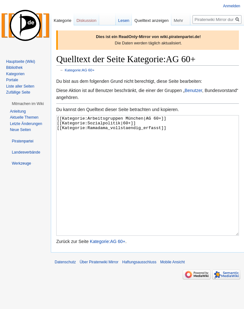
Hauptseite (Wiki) (20, 61)
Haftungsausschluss (139, 286)
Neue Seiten (20, 130)
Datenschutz (65, 286)
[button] (28, 104)
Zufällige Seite (18, 92)
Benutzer (193, 90)
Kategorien (15, 74)
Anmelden (231, 6)
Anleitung (18, 111)
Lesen (123, 20)
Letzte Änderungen (26, 124)
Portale (12, 80)
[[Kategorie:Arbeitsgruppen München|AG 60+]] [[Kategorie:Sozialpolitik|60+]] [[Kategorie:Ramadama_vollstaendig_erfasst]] (147, 187)
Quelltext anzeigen (151, 20)
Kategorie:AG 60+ (80, 70)
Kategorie (62, 20)
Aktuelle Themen (24, 117)
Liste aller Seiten (20, 86)
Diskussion (87, 20)
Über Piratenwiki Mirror (99, 286)
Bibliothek (14, 67)
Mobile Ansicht (172, 286)
